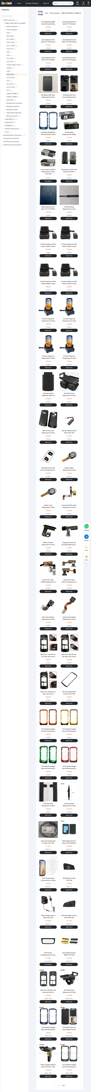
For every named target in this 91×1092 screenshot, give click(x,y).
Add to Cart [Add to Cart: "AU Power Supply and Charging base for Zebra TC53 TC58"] (48, 330)
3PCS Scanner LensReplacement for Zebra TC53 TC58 (48, 955)
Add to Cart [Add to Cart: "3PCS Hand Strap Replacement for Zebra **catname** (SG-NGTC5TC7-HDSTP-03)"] (48, 815)
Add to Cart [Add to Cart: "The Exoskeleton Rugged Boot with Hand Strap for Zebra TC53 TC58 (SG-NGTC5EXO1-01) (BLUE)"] (48, 1039)
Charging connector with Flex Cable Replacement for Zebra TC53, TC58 (69, 545)
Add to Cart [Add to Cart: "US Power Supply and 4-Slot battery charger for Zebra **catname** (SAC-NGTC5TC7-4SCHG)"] (69, 293)
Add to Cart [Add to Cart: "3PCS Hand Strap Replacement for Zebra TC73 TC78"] (69, 218)
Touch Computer (12, 30)
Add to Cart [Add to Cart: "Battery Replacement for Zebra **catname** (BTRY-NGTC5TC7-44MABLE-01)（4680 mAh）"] (69, 852)
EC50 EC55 (11, 100)
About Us (46, 3)
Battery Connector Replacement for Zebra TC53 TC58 (48, 545)
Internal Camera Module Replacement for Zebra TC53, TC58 (69, 619)
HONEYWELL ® (11, 119)
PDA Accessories (11, 20)
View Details (48, 181)
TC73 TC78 (11, 84)
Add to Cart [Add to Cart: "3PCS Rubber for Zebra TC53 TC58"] (69, 890)
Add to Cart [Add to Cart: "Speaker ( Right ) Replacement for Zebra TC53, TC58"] (69, 479)
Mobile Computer (13, 26)
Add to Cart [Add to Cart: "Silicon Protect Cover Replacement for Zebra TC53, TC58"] (48, 442)
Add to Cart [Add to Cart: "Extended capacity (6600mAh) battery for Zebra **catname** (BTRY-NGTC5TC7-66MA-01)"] (48, 405)
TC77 (9, 90)
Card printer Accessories (11, 138)
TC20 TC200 (11, 42)
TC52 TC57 (11, 62)
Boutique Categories (32, 3)
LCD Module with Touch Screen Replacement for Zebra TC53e (69, 97)
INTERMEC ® (10, 125)
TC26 (9, 55)
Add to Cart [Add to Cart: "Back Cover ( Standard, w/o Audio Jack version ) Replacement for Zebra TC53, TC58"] (48, 703)
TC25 (9, 52)
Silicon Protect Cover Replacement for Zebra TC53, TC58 (48, 433)
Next (63, 1085)
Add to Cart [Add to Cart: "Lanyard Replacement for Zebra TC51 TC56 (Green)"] (48, 51)
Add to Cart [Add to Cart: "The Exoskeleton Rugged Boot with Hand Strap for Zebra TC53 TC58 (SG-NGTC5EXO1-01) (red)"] (69, 778)
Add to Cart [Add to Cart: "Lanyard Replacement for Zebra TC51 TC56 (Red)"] (69, 33)
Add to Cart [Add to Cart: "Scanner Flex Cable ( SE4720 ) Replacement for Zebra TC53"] (69, 591)
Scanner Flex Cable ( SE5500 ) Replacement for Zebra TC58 (48, 582)
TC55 (9, 71)
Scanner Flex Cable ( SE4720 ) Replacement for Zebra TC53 (69, 582)
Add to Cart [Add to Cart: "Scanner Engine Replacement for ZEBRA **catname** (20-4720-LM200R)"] (69, 144)
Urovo (8, 132)
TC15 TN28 (11, 39)
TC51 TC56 (11, 58)
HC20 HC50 (10, 36)
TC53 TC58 (11, 74)
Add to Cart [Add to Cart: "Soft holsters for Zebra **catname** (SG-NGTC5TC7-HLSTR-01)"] (69, 181)
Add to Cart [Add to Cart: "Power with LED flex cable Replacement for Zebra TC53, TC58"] (69, 517)
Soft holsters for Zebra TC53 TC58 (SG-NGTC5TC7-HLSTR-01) (69, 172)
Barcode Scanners (13, 116)
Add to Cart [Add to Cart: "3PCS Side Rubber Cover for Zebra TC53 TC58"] (69, 927)
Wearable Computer (13, 106)
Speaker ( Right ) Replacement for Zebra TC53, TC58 (69, 470)
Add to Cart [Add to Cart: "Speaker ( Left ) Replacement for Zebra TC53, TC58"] (48, 517)
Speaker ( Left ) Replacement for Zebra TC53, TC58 (48, 507)
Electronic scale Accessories (13, 145)
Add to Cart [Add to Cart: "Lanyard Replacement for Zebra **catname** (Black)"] (69, 69)
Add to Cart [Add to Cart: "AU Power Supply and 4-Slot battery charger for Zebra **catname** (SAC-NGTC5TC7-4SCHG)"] (48, 255)
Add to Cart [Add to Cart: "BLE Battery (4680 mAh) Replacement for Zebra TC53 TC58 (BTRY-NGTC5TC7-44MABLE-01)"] (48, 106)
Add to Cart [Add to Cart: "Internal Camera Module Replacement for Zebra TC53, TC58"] (69, 628)
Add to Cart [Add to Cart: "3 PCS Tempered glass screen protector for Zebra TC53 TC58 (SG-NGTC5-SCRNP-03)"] (48, 890)
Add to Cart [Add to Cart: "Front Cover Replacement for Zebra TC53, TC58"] (69, 703)
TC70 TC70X (11, 78)
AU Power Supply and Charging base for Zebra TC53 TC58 (48, 321)
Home (19, 3)
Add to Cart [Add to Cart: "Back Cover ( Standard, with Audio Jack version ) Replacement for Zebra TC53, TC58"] (48, 1001)
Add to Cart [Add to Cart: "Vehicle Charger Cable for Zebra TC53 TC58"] (48, 927)
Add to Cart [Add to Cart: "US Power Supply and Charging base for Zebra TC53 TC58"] (69, 367)
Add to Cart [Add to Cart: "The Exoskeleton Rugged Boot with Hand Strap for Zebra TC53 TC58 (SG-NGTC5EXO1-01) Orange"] (48, 740)
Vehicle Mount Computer (14, 103)
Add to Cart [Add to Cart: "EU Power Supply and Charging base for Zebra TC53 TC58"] (69, 330)
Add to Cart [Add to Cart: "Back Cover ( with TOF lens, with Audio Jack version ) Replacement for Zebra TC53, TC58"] (69, 666)
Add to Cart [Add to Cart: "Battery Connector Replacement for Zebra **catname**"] (48, 554)
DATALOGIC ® (11, 122)
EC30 (9, 33)
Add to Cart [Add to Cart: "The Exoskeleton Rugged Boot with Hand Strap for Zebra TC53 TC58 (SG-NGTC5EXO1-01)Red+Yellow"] (48, 33)
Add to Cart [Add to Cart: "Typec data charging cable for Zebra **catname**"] (48, 852)
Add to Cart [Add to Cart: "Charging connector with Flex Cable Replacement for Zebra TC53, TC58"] (69, 554)
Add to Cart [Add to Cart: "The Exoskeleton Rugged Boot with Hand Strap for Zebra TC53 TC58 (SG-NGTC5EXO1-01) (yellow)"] (69, 740)
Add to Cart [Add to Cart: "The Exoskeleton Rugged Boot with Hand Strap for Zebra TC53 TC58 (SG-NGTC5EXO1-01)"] (69, 1076)
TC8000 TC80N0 (12, 93)
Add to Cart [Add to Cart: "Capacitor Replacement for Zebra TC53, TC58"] (69, 442)
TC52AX (10, 68)
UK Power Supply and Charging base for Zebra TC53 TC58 (48, 358)
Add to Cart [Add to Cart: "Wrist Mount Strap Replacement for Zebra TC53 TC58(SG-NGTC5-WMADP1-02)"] (69, 405)
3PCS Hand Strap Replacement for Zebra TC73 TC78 (69, 209)
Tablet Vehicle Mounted (13, 113)
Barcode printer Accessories (14, 135)
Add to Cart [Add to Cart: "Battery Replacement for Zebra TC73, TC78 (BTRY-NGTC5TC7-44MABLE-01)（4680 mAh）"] (48, 218)
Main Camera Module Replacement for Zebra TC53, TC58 (48, 619)
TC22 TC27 (11, 49)
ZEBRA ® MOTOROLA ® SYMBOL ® (16, 23)
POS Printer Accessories (12, 141)
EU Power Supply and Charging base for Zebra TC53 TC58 (69, 321)
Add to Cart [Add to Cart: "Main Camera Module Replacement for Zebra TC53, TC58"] (48, 628)
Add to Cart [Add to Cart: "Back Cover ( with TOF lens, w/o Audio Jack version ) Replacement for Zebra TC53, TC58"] (48, 666)
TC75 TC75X (11, 87)
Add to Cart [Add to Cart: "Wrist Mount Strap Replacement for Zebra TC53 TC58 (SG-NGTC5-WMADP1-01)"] (69, 1001)
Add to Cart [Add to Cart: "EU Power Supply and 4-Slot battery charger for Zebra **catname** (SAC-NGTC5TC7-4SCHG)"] (69, 255)
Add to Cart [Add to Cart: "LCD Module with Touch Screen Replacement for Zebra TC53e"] (69, 106)
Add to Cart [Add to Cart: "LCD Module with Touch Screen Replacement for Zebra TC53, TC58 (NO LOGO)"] (69, 1039)
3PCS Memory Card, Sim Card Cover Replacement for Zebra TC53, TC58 (48, 470)
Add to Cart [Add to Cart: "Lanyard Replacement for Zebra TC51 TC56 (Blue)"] (48, 69)
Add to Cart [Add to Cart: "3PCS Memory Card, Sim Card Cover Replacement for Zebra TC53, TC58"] (48, 479)
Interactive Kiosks (12, 109)
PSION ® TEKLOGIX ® (13, 129)
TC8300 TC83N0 (12, 97)
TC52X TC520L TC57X (14, 65)
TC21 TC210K (12, 46)
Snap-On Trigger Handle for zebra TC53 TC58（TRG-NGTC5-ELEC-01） (48, 1067)
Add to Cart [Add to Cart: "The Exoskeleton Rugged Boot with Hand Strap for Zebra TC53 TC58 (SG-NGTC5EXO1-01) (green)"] (48, 778)
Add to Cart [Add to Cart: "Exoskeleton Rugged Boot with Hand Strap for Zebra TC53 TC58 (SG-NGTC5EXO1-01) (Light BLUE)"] (48, 144)
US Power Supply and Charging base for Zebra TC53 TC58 (69, 358)
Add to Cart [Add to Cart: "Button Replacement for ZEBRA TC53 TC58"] (69, 964)
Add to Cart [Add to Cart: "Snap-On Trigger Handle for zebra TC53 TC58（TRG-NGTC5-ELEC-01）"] (48, 1076)
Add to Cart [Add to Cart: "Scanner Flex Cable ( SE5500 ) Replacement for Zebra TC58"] (48, 591)
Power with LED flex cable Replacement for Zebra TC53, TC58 (69, 507)
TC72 (9, 81)
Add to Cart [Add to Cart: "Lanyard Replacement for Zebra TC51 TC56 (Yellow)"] (69, 51)
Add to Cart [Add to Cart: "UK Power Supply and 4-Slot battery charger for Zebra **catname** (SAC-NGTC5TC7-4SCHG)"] (48, 293)
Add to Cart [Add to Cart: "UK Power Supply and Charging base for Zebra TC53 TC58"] (48, 367)
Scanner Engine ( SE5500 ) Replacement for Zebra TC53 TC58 (48, 172)
